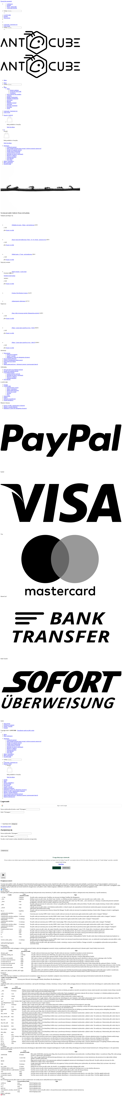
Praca (8, 394)
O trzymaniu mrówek (9, 372)
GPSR (5, 363)
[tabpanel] (61, 918)
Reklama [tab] (3, 1045)
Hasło (5, 812)
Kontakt (6, 16)
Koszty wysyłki (10, 230)
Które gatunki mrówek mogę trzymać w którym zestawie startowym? (24, 148)
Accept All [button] (56, 867)
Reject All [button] (66, 867)
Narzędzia (9, 107)
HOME (5, 780)
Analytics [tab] (3, 981)
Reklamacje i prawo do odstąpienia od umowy (18, 357)
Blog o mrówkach (8, 162)
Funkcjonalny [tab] (4, 945)
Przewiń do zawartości (6, 1)
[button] (10, 24)
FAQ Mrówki (10, 158)
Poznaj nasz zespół (11, 391)
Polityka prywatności (12, 354)
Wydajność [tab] (3, 973)
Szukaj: (5, 11)
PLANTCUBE (7, 164)
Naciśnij (9, 393)
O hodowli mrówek (11, 147)
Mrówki (9, 101)
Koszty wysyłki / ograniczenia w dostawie (14, 405)
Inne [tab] (2, 1076)
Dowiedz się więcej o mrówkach (15, 154)
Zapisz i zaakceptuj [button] (5, 1093)
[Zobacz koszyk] (8, 764)
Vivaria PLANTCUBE (15, 91)
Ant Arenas (9, 100)
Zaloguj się (14, 823)
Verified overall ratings (9, 275)
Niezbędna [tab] (3, 888)
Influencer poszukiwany (10, 399)
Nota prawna (7, 18)
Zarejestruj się (4, 850)
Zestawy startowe (14, 90)
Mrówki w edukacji (12, 155)
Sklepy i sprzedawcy (9, 161)
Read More (61, 864)
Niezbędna (5, 889)
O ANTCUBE (7, 15)
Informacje (6, 145)
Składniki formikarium (12, 98)
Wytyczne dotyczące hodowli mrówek (13, 369)
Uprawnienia (7, 396)
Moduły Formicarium (12, 97)
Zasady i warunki (11, 356)
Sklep (5, 87)
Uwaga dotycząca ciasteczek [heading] (61, 857)
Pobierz (6, 397)
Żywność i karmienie (12, 105)
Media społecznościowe (13, 390)
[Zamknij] (3, 876)
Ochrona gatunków (11, 157)
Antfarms (9, 95)
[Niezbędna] (1, 889)
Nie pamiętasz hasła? (6, 826)
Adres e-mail (7, 836)
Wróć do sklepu (11, 127)
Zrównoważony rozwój (12, 387)
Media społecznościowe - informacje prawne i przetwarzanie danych (21, 364)
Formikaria (12, 93)
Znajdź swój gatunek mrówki (11, 371)
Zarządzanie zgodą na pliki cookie (25, 730)
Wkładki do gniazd (11, 102)
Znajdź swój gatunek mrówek (14, 150)
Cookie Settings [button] (62, 862)
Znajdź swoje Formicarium (13, 151)
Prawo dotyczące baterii (10, 361)
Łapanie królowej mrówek (13, 152)
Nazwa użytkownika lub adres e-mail (13, 809)
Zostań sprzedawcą (8, 400)
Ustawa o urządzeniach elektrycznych (13, 360)
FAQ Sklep (9, 159)
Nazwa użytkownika (9, 833)
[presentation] (12, 817)
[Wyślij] (4, 29)
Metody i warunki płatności (10, 407)
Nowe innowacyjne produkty (14, 94)
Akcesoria (9, 104)
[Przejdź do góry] (1, 732)
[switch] (1, 946)
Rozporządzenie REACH (10, 358)
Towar (8, 108)
